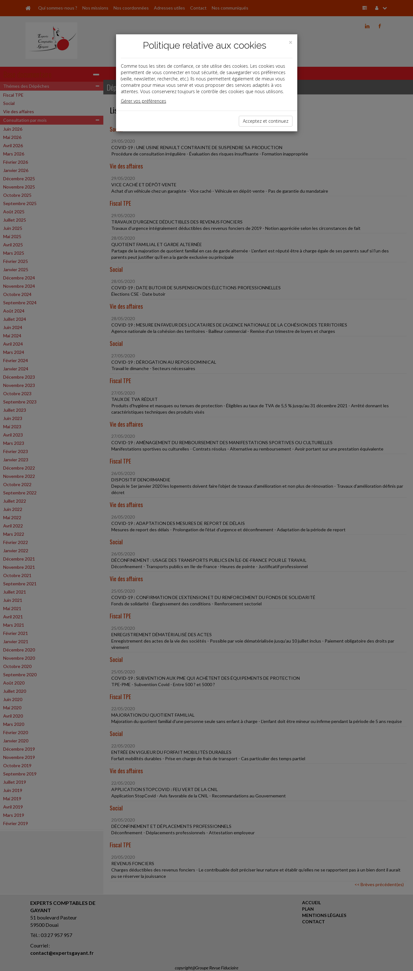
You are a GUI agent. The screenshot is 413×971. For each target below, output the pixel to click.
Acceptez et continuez (265, 121)
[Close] (291, 42)
